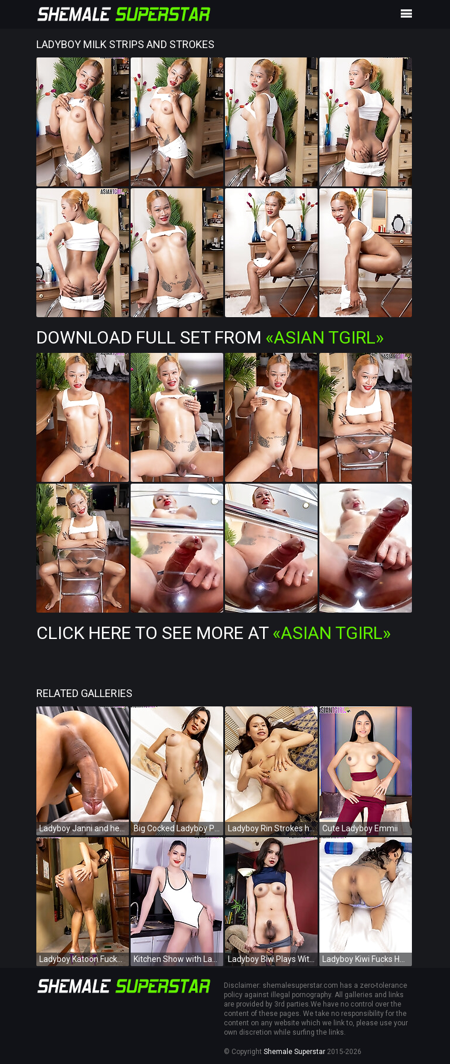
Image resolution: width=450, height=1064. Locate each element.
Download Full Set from (210, 337)
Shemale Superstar (294, 1052)
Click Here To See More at (213, 633)
